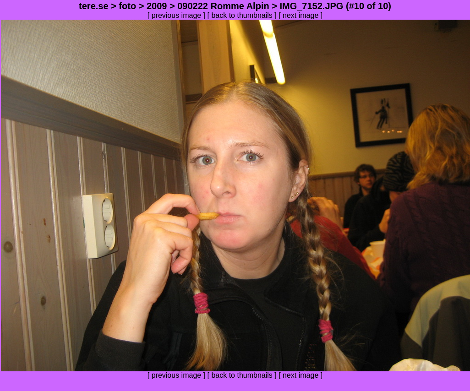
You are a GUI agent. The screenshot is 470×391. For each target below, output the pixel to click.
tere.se (94, 6)
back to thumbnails (241, 15)
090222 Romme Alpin (223, 6)
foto (127, 6)
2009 (157, 6)
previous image (177, 15)
